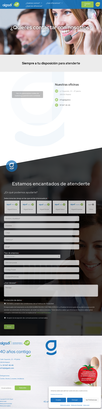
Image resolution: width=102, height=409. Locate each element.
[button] (87, 4)
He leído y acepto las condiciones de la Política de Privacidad (30, 303)
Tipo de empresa (12, 253)
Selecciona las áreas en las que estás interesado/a (26, 198)
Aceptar (58, 400)
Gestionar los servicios (56, 394)
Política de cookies (65, 405)
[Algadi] (11, 4)
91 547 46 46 (8, 365)
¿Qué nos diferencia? (34, 6)
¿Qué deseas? (10, 283)
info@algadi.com (7, 368)
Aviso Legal (86, 405)
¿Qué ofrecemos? (52, 3)
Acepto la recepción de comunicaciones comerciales (27, 318)
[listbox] (32, 256)
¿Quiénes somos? (33, 3)
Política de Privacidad (76, 405)
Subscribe (22, 388)
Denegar (75, 400)
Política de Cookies (5, 406)
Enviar (9, 327)
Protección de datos (13, 300)
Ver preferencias (91, 400)
